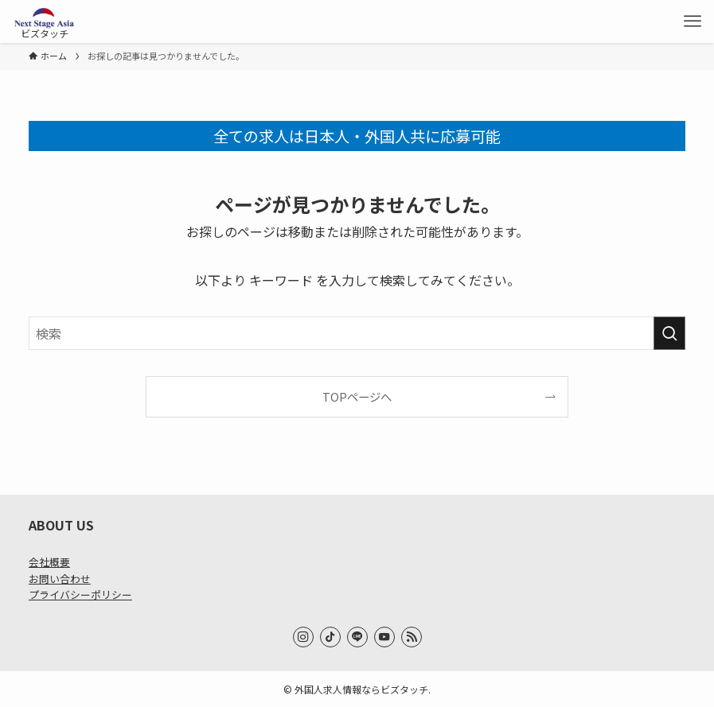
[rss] (411, 637)
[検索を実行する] (669, 333)
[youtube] (384, 637)
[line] (357, 637)
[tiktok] (330, 637)
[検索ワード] (357, 333)
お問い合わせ (60, 578)
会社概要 (49, 561)
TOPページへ (357, 396)
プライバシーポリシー (80, 594)
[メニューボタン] (692, 21)
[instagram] (303, 637)
